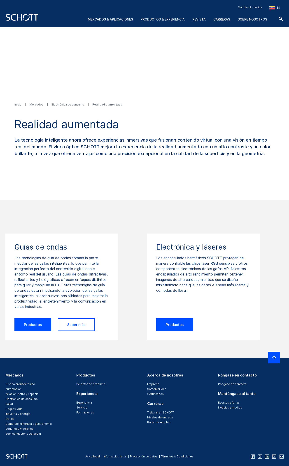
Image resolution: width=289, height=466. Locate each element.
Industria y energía (17, 413)
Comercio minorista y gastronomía (28, 423)
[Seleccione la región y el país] (274, 7)
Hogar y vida (13, 409)
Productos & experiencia (163, 19)
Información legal (114, 456)
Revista (199, 19)
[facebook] (253, 457)
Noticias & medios (250, 7)
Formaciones (85, 412)
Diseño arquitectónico (20, 384)
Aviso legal (92, 456)
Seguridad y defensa (19, 428)
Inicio (18, 104)
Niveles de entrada (160, 417)
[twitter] (274, 457)
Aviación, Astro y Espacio (22, 394)
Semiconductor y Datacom (23, 433)
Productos (33, 324)
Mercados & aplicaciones (110, 19)
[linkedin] (267, 457)
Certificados (155, 394)
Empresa (153, 384)
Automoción (13, 389)
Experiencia (84, 402)
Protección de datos (143, 456)
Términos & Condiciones (177, 456)
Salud (9, 404)
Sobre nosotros (252, 19)
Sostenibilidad (156, 389)
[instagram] (260, 457)
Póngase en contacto (232, 384)
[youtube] (282, 457)
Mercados (37, 104)
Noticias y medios (230, 407)
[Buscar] (281, 19)
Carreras (221, 19)
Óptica (9, 418)
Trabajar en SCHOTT (160, 412)
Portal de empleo (158, 422)
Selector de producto (90, 384)
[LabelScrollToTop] (274, 357)
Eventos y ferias (229, 402)
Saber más (76, 324)
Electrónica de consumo (68, 104)
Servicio (81, 407)
